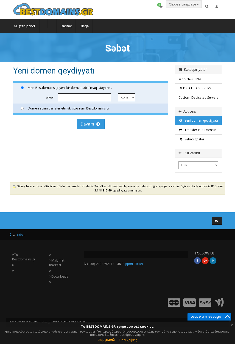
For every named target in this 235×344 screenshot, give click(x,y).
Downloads (58, 276)
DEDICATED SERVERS (195, 88)
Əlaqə (84, 29)
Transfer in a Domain (197, 130)
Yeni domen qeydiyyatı (198, 120)
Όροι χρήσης (128, 340)
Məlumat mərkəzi (56, 262)
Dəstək (66, 29)
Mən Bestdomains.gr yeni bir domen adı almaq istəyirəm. (66, 87)
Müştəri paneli (25, 29)
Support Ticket (132, 264)
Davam (90, 124)
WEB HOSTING (190, 78)
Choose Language (184, 8)
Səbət (20, 235)
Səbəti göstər (191, 139)
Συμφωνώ (106, 340)
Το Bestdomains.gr (23, 256)
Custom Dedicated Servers (198, 97)
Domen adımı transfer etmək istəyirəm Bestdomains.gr (65, 108)
